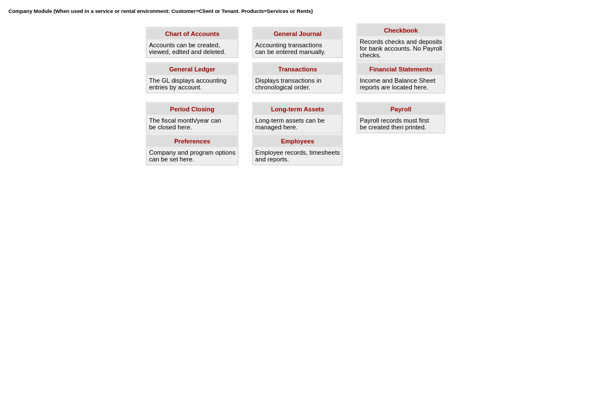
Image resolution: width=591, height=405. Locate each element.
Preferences (192, 141)
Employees (297, 141)
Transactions (297, 69)
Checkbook (400, 30)
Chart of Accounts (192, 33)
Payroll (400, 109)
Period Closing (192, 109)
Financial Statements (401, 69)
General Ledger (192, 69)
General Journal (298, 33)
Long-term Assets (298, 109)
